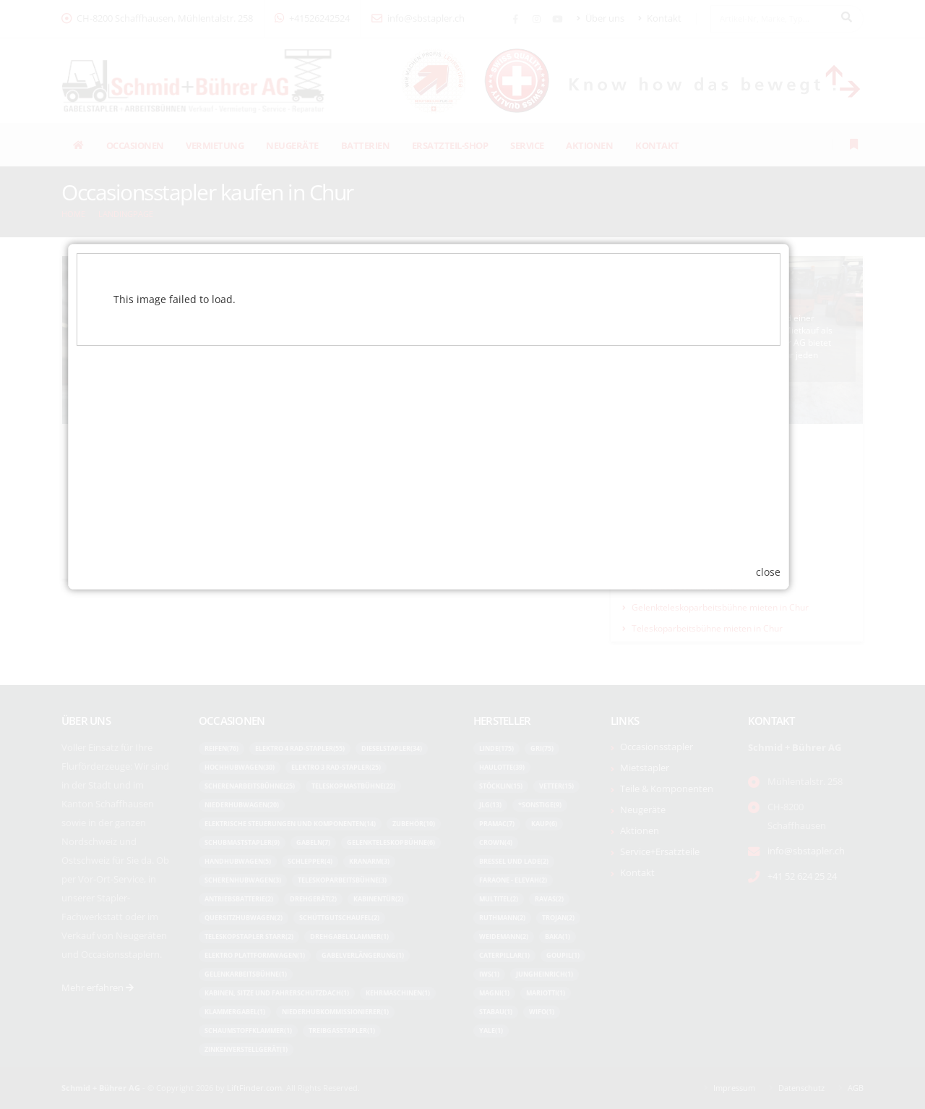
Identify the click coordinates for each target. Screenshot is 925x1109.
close (802, 701)
